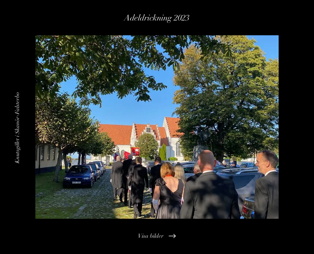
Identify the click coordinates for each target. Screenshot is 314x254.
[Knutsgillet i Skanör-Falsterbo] (17, 127)
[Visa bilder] (157, 236)
